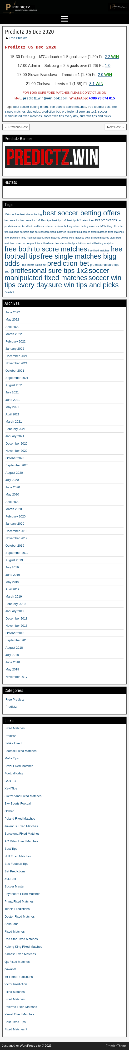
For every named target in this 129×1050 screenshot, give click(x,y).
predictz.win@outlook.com (45, 98)
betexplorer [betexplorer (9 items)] (88, 220)
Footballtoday (14, 773)
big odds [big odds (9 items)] (14, 231)
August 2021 (14, 385)
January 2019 (14, 611)
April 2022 (12, 327)
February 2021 (15, 429)
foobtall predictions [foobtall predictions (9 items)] (75, 243)
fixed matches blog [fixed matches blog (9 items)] (103, 237)
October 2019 (14, 545)
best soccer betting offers (30, 107)
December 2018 (16, 618)
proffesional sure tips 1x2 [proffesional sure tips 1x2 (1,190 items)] (49, 270)
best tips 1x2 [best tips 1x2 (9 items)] (59, 220)
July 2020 (12, 480)
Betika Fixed (13, 743)
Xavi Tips (11, 788)
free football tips (99, 107)
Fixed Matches (15, 728)
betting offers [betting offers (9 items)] (111, 226)
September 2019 (16, 553)
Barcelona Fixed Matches (22, 833)
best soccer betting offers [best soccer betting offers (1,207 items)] (81, 213)
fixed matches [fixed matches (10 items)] (99, 231)
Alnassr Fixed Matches (20, 954)
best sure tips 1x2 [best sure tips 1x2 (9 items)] (30, 220)
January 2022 (14, 348)
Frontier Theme (116, 1046)
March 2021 (13, 421)
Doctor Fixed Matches (20, 916)
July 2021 (12, 392)
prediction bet (51, 111)
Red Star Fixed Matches (21, 939)
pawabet (10, 969)
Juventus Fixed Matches (21, 826)
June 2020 (12, 487)
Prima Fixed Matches (19, 901)
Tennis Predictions (17, 909)
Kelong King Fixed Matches (23, 946)
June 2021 (12, 400)
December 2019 (16, 531)
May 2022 (12, 319)
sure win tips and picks (95, 116)
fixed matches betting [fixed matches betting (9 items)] (81, 237)
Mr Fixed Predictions (19, 977)
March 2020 (13, 509)
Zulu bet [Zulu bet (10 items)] (9, 292)
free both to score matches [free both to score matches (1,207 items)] (46, 249)
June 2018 (12, 662)
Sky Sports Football (18, 803)
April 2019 (12, 589)
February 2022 (15, 341)
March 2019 (13, 596)
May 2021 (12, 407)
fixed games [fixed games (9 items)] (83, 231)
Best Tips (11, 848)
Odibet (9, 811)
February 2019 (15, 604)
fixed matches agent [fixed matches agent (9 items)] (32, 237)
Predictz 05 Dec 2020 (29, 31)
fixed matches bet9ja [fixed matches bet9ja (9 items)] (56, 237)
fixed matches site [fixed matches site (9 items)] (53, 243)
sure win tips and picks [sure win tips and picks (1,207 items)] (84, 285)
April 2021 (12, 414)
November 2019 (16, 538)
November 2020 (16, 450)
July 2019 (12, 567)
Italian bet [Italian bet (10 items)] (40, 264)
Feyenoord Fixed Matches (22, 894)
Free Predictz (18, 38)
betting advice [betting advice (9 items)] (72, 226)
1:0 (107, 66)
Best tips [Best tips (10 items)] (46, 220)
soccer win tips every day (61, 116)
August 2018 (14, 647)
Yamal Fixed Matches (19, 1014)
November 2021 (16, 363)
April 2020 (12, 502)
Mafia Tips (12, 758)
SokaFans (12, 924)
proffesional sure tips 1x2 (79, 111)
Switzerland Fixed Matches (23, 796)
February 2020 (15, 516)
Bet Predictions (15, 871)
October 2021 (14, 370)
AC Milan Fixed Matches (21, 841)
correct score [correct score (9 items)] (42, 231)
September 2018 (16, 640)
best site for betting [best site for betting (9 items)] (31, 214)
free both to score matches (68, 107)
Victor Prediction (16, 984)
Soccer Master (15, 886)
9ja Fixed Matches (17, 961)
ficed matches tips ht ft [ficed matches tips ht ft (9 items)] (63, 231)
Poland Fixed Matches (20, 818)
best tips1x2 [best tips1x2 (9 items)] (74, 220)
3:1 (96, 84)
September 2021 (16, 378)
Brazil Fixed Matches (19, 766)
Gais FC (10, 781)
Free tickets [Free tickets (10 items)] (27, 264)
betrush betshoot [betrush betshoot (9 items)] (54, 226)
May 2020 (12, 494)
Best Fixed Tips (15, 1022)
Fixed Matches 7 (16, 1029)
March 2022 (13, 334)
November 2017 (16, 677)
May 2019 (12, 582)
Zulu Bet (10, 879)
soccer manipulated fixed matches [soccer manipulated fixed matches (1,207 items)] (57, 274)
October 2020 (14, 458)
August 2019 (14, 560)
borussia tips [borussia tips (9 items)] (27, 231)
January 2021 (14, 436)
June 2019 (12, 575)
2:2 (112, 57)
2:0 (105, 75)
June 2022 (12, 312)
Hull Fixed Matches (18, 856)
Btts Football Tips (16, 863)
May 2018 (12, 669)
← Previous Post (16, 127)
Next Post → (115, 127)
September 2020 (16, 465)
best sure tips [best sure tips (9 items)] (12, 220)
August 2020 (14, 472)
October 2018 (14, 633)
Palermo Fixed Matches (21, 1007)
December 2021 (16, 356)
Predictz (11, 706)
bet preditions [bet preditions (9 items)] (36, 226)
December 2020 (16, 443)
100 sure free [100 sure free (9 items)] (12, 214)
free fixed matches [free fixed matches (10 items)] (98, 250)
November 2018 (16, 625)
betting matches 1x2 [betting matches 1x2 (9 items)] (92, 226)
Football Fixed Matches (20, 751)
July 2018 (12, 655)
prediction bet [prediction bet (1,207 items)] (68, 263)
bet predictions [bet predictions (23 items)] (106, 220)
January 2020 (14, 523)
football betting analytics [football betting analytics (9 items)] (100, 243)
